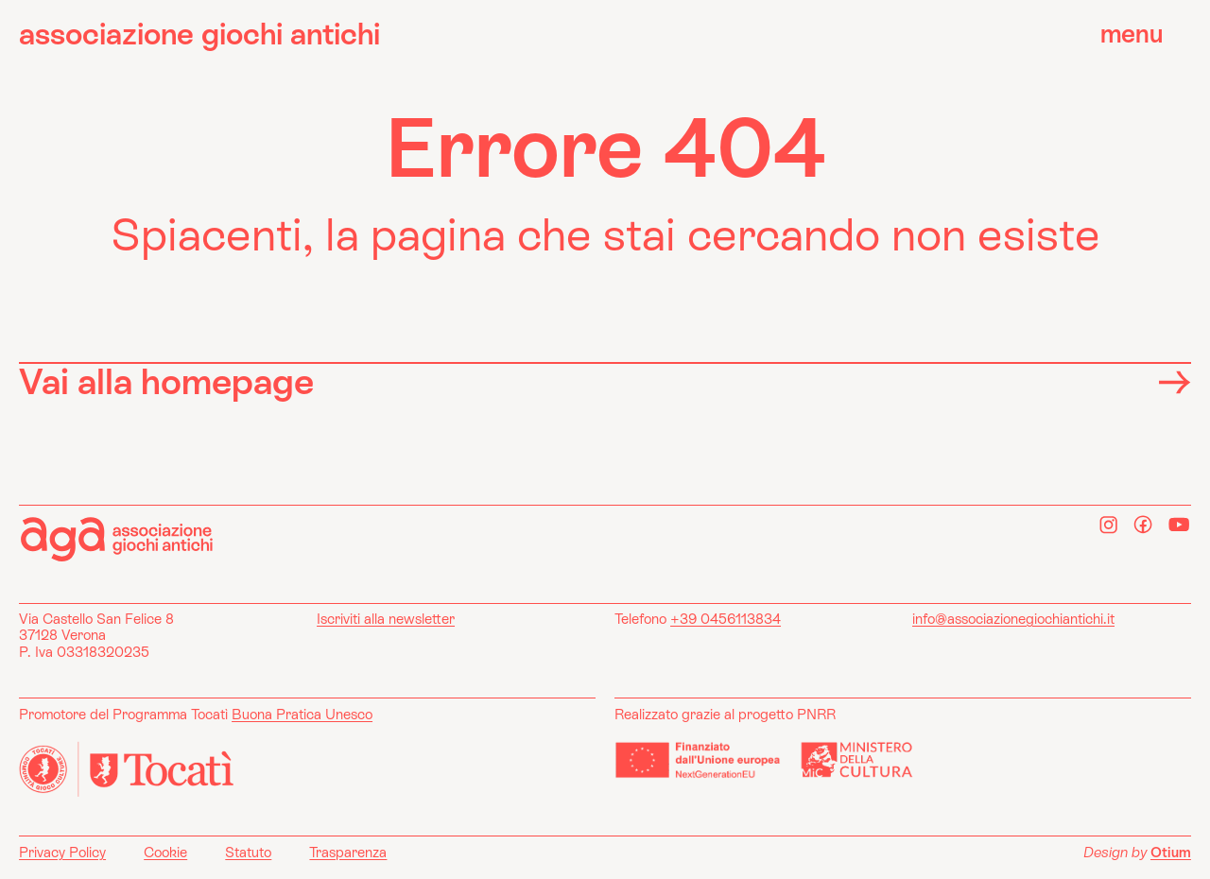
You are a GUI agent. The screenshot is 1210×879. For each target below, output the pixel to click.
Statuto (248, 852)
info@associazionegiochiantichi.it (1013, 619)
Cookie (165, 852)
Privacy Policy (62, 852)
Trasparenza (348, 852)
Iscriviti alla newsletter (386, 619)
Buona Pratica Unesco (302, 714)
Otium (1170, 852)
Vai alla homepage (605, 381)
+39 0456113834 (725, 619)
